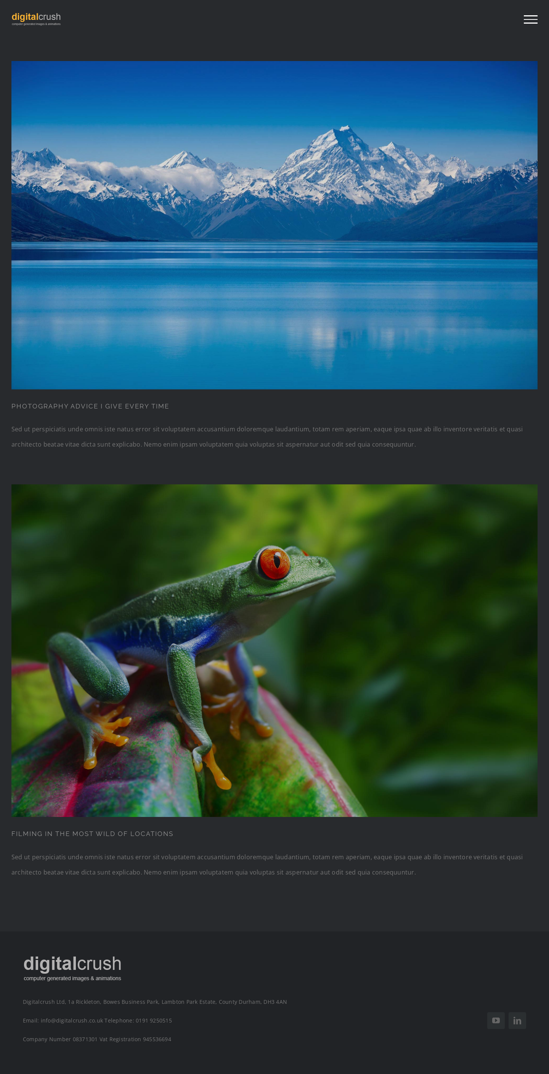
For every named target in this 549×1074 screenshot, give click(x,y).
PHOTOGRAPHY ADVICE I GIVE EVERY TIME (90, 406)
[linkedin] (517, 1020)
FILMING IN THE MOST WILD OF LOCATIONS (92, 834)
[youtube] (496, 1020)
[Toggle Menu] (530, 19)
